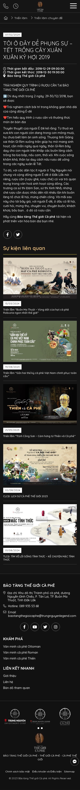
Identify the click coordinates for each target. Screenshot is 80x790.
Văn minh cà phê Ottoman (22, 646)
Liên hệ (8, 682)
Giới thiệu (9, 676)
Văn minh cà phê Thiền (19, 658)
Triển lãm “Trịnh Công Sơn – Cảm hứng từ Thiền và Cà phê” (39, 436)
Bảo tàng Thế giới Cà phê (36, 217)
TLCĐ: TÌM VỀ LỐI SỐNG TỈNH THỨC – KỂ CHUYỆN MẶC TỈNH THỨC (38, 558)
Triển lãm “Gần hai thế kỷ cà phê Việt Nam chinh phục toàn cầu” (40, 374)
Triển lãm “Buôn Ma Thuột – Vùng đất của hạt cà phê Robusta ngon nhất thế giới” (36, 311)
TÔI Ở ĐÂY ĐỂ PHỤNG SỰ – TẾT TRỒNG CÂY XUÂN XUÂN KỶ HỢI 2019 (37, 50)
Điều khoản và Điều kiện (47, 771)
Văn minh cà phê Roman (20, 652)
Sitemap (69, 771)
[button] (73, 6)
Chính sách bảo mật (17, 771)
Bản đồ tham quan (16, 688)
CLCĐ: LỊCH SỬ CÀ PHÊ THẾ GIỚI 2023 (25, 496)
